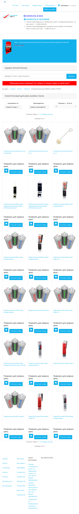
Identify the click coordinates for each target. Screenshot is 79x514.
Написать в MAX (33, 16)
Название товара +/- (12, 107)
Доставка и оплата (8, 481)
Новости (5, 472)
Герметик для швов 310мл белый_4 (38, 310)
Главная (12, 89)
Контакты (5, 476)
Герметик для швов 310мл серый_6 (14, 416)
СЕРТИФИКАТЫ (50, 5)
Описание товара (16, 171)
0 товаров (72, 5)
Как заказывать (7, 485)
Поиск (17, 5)
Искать (71, 76)
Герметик (26, 89)
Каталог (19, 89)
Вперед (45, 114)
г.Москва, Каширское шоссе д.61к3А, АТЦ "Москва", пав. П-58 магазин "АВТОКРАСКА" (33, 489)
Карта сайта (20, 490)
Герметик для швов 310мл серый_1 (63, 363)
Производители (21, 467)
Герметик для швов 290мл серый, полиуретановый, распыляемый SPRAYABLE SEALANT (13, 206)
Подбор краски (37, 5)
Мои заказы (25, 5)
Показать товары (19, 45)
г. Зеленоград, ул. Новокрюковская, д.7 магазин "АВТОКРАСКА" (33, 503)
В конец (50, 114)
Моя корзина (21, 463)
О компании (6, 467)
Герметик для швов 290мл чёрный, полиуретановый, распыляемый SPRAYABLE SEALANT (38, 206)
